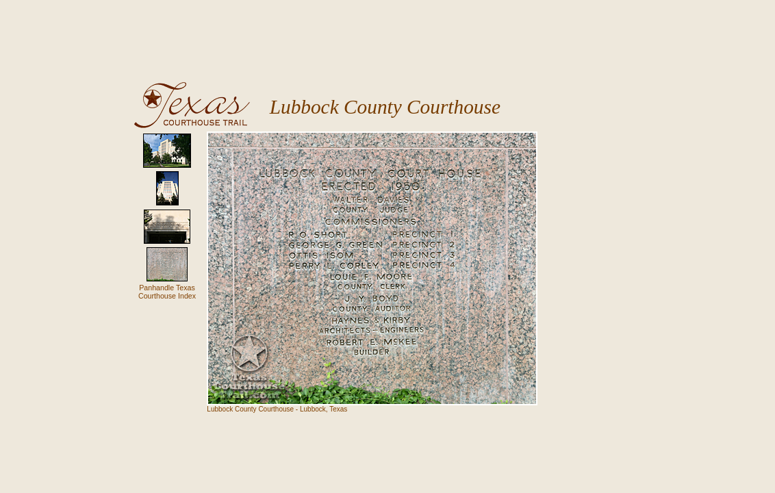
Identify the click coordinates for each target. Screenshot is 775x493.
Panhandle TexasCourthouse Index (167, 291)
